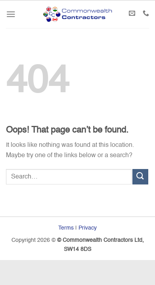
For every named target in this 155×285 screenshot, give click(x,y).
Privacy (87, 228)
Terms (66, 228)
